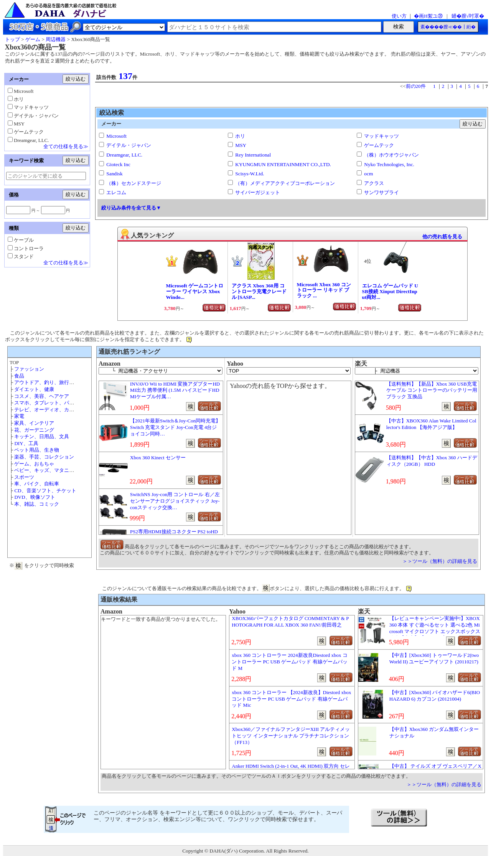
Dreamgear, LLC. (124, 155)
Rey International (253, 155)
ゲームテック (379, 145)
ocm (368, 173)
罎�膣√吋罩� (467, 16)
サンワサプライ (381, 192)
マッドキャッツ (381, 136)
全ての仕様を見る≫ (65, 146)
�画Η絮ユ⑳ (428, 16)
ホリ (240, 136)
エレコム (116, 192)
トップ (12, 39)
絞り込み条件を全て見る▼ (131, 208)
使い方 (399, 16)
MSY (240, 145)
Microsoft (116, 136)
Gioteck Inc (118, 164)
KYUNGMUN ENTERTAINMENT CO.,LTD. (283, 164)
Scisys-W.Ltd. (249, 173)
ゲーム (32, 39)
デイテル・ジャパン (128, 145)
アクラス (374, 183)
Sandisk (114, 173)
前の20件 (416, 86)
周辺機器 (56, 39)
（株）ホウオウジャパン (391, 155)
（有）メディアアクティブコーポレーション (285, 183)
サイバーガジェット (257, 192)
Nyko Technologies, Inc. (389, 164)
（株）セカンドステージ (133, 183)
